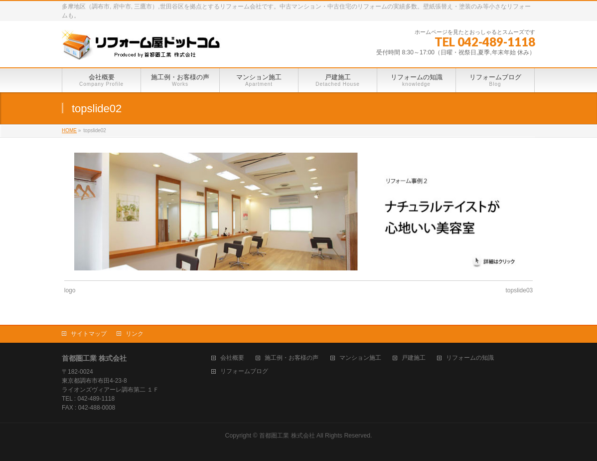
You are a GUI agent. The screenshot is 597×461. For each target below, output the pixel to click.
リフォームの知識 (470, 358)
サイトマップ (89, 333)
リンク (135, 333)
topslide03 (519, 290)
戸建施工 (414, 358)
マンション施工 (360, 358)
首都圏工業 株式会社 (286, 435)
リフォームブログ (244, 371)
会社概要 (232, 358)
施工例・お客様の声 (291, 358)
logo (70, 290)
